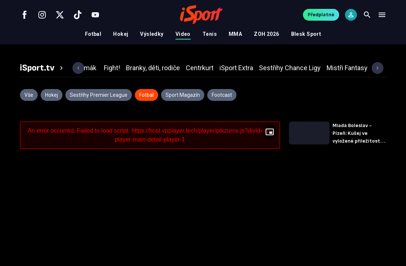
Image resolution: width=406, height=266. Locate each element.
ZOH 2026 (266, 34)
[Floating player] (269, 132)
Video (183, 34)
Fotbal (93, 34)
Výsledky (151, 34)
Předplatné (321, 14)
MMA (235, 34)
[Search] (367, 14)
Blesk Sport (306, 34)
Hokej (120, 34)
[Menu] (382, 14)
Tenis (209, 34)
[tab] (42, 68)
